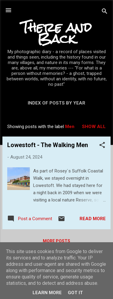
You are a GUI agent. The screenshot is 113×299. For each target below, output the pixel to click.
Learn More (47, 292)
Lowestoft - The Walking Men (47, 145)
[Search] (104, 12)
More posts (56, 241)
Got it (75, 292)
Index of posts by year (56, 103)
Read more (93, 218)
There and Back (56, 33)
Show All (94, 126)
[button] (102, 146)
